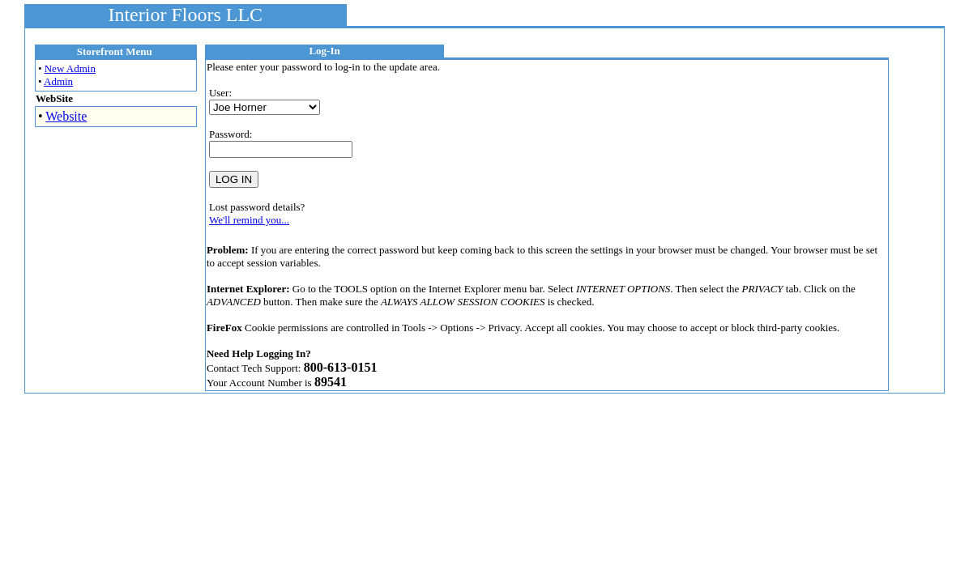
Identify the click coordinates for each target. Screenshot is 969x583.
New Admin (70, 68)
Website (66, 116)
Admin (58, 81)
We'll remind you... (249, 220)
